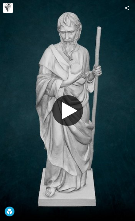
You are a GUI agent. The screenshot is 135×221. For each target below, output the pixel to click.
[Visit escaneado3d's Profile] (8, 8)
